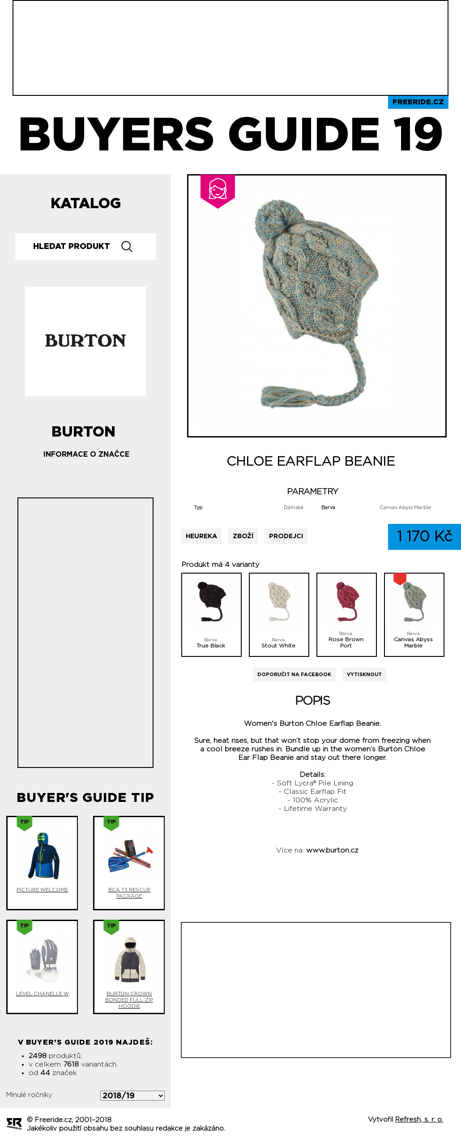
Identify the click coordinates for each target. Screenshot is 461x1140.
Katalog (86, 204)
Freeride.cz (418, 102)
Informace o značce (86, 454)
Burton (83, 428)
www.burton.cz (332, 850)
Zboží (243, 536)
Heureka (201, 536)
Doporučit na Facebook (294, 674)
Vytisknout (364, 674)
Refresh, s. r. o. (419, 1119)
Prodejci (286, 536)
